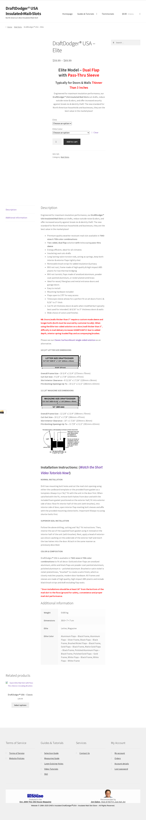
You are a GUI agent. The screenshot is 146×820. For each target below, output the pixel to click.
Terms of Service (16, 753)
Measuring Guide (51, 758)
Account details (122, 763)
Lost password (121, 769)
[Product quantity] (57, 142)
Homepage (67, 13)
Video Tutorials (51, 769)
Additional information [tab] (16, 217)
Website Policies (16, 758)
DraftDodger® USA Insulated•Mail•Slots (23, 11)
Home (9, 27)
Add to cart (72, 141)
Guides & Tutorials (85, 13)
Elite (54, 119)
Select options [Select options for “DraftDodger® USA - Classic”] (20, 705)
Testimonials (108, 13)
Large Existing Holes (53, 763)
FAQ (46, 774)
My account (120, 753)
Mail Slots (18, 27)
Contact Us (84, 753)
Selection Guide (51, 753)
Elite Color (57, 129)
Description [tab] (11, 209)
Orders (118, 758)
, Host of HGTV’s (108, 802)
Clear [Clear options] (96, 132)
